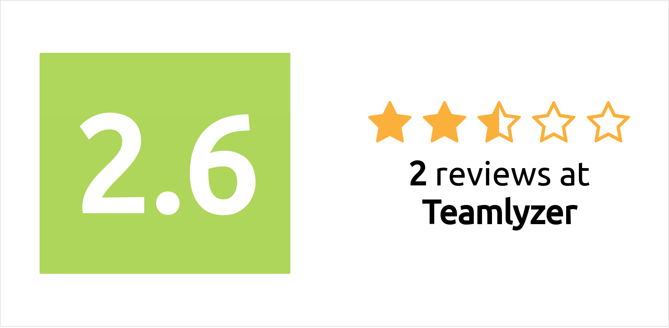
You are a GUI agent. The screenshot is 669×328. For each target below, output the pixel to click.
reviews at (499, 192)
